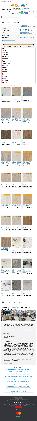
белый (25, 34)
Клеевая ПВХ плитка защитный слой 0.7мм (18, 391)
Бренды (8, 404)
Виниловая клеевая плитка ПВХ (11, 369)
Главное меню (5, 1)
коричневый (28, 34)
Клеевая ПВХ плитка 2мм (13, 371)
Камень (24, 25)
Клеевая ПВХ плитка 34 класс (12, 389)
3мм (28, 29)
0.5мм (26, 30)
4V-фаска (27, 32)
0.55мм (29, 30)
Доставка (20, 405)
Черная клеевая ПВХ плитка (24, 383)
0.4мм (24, 30)
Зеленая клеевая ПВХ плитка (12, 381)
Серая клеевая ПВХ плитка (13, 383)
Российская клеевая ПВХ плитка (12, 386)
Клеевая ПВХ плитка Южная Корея (25, 386)
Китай (25, 37)
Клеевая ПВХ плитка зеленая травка (25, 376)
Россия (27, 37)
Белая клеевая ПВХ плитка (24, 379)
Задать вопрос (16, 8)
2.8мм (26, 29)
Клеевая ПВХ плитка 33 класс (24, 389)
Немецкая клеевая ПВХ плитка (24, 384)
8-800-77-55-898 (6, 9)
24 (19, 302)
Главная (5, 404)
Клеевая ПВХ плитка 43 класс (25, 388)
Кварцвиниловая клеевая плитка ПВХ (24, 369)
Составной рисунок (23, 26)
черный (21, 36)
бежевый (21, 34)
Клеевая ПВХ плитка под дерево (12, 374)
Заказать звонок (17, 9)
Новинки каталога (6, 46)
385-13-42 (6, 8)
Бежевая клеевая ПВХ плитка (13, 379)
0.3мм (21, 30)
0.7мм (31, 30)
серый (32, 34)
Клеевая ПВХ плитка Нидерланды (13, 388)
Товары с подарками (27, 46)
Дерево (27, 25)
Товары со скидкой (16, 46)
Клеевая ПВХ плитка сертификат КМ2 (26, 393)
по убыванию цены (16, 85)
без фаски (30, 33)
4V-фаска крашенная (24, 33)
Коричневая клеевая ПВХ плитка (24, 381)
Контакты (24, 405)
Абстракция (29, 26)
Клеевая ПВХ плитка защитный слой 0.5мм (11, 393)
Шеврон (33, 26)
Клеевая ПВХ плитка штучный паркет (11, 376)
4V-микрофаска (23, 32)
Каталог (4, 17)
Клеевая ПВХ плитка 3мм (23, 371)
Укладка (16, 405)
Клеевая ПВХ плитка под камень (24, 374)
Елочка (21, 25)
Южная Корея (31, 37)
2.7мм (24, 29)
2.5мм (21, 29)
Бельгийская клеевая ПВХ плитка (12, 384)
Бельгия (21, 37)
